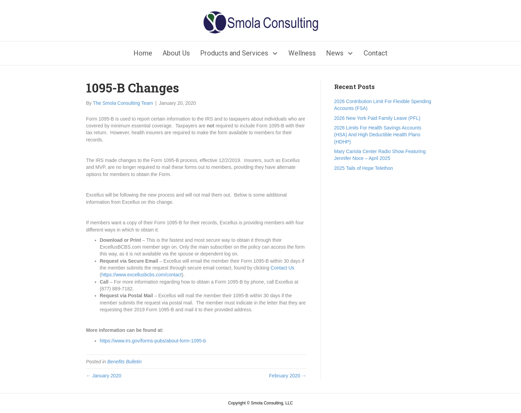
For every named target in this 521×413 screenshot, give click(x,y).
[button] (275, 53)
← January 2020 (103, 375)
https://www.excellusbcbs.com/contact (141, 274)
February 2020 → (288, 375)
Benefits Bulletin (124, 361)
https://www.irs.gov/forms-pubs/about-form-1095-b (153, 340)
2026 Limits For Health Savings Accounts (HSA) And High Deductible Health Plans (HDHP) (377, 135)
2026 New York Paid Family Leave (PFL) (377, 118)
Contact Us (282, 268)
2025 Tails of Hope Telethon (363, 168)
